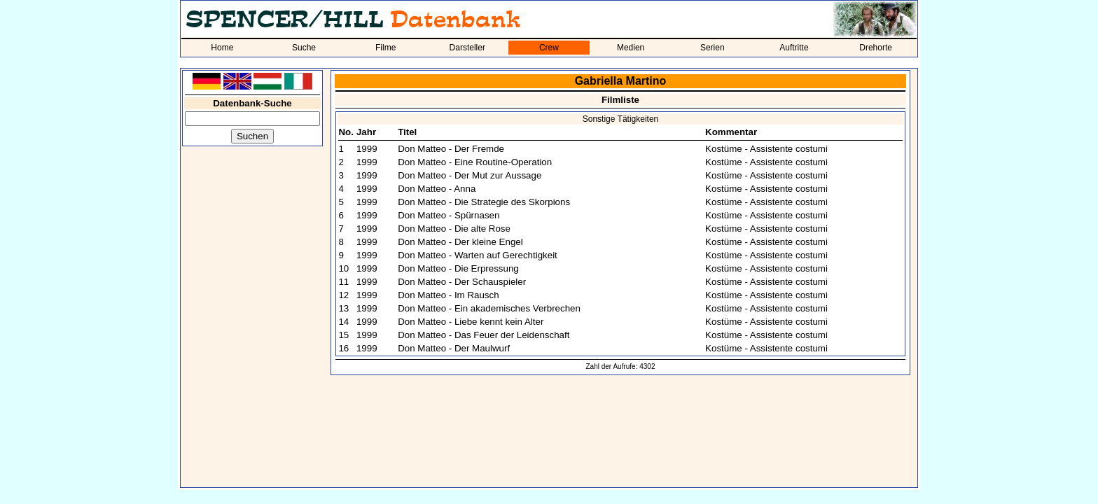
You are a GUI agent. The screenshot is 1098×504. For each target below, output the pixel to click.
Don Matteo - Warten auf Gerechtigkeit (477, 255)
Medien (630, 47)
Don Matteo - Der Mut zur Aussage (469, 175)
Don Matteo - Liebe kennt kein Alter (470, 321)
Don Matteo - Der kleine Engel (460, 242)
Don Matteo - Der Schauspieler (462, 281)
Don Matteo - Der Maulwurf (454, 348)
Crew (549, 47)
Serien (712, 47)
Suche (304, 47)
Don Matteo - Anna (436, 188)
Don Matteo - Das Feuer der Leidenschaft (483, 335)
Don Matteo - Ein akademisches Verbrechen (489, 308)
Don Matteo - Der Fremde (451, 149)
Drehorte (875, 47)
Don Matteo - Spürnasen (448, 215)
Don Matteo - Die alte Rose (454, 228)
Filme (385, 47)
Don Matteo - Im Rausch (448, 295)
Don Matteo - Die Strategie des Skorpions (484, 202)
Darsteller (467, 47)
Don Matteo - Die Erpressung (458, 268)
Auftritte (793, 47)
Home (222, 47)
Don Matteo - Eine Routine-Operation (475, 162)
